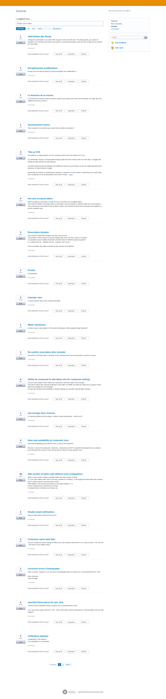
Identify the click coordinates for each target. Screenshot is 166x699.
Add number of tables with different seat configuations (55, 474)
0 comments (31, 48)
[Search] (146, 37)
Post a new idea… (117, 24)
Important (72, 54)
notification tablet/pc (38, 636)
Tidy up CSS (34, 152)
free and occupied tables (40, 198)
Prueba (31, 270)
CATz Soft (119, 48)
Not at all (60, 54)
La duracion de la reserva (40, 95)
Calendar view (35, 297)
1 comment (31, 492)
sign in (128, 10)
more (71, 174)
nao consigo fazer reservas (41, 413)
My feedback (57, 28)
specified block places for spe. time (45, 602)
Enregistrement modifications (43, 68)
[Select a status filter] (44, 29)
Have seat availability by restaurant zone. (48, 440)
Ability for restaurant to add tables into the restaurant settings (59, 379)
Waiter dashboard (37, 325)
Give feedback (120, 43)
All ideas (114, 26)
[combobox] (128, 37)
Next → (69, 665)
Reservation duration (38, 232)
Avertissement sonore (39, 125)
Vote (20, 42)
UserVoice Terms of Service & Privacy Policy (90, 692)
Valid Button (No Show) (39, 36)
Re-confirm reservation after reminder (47, 352)
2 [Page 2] (63, 665)
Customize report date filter (41, 539)
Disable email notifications (41, 512)
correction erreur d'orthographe (44, 568)
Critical (85, 54)
